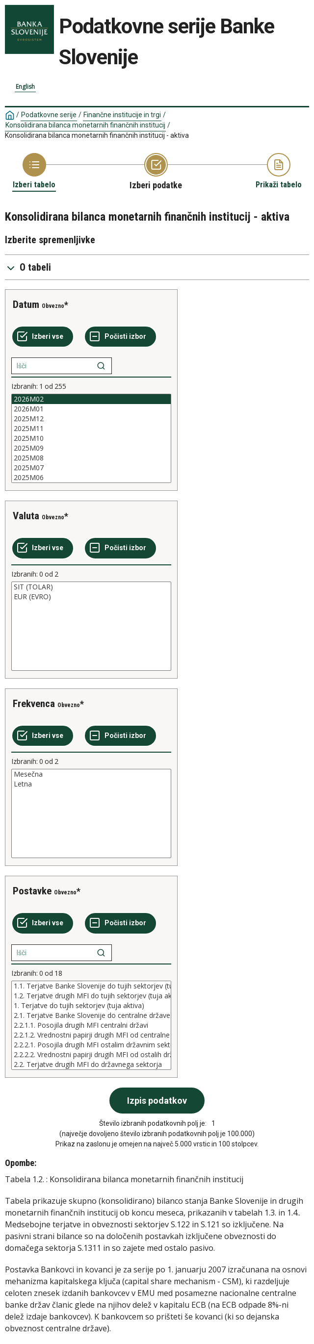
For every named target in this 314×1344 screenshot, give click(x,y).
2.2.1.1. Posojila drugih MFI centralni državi (91, 1025)
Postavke (32, 891)
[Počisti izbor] (120, 337)
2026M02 (91, 399)
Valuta (26, 516)
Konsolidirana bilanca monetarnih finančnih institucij (85, 125)
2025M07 (91, 468)
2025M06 (91, 477)
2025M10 (91, 438)
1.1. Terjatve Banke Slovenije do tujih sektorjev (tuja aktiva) (91, 986)
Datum (26, 304)
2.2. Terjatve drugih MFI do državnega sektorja (91, 1064)
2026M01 (91, 409)
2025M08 (91, 458)
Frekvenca (34, 704)
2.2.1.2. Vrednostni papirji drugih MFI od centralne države (91, 1035)
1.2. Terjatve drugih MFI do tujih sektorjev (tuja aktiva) (91, 996)
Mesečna (91, 774)
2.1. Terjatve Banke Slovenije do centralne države (91, 1015)
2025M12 (91, 419)
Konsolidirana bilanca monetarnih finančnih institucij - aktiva (97, 135)
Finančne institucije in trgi (122, 115)
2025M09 (91, 448)
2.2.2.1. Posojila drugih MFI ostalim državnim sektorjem (91, 1045)
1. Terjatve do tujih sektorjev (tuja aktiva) (91, 1006)
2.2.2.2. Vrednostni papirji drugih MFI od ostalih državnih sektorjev (91, 1055)
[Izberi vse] (42, 337)
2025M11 (91, 428)
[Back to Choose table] (34, 171)
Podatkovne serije (49, 115)
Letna (91, 784)
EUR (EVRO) (91, 597)
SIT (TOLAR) (91, 587)
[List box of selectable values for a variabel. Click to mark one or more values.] (91, 438)
